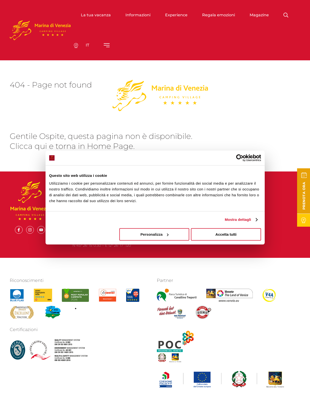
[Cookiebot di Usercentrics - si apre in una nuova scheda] (239, 158)
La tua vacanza (96, 15)
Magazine (259, 15)
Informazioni (137, 15)
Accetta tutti (226, 234)
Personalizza (155, 234)
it (87, 45)
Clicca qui (28, 146)
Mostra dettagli (238, 219)
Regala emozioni (218, 15)
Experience (176, 15)
